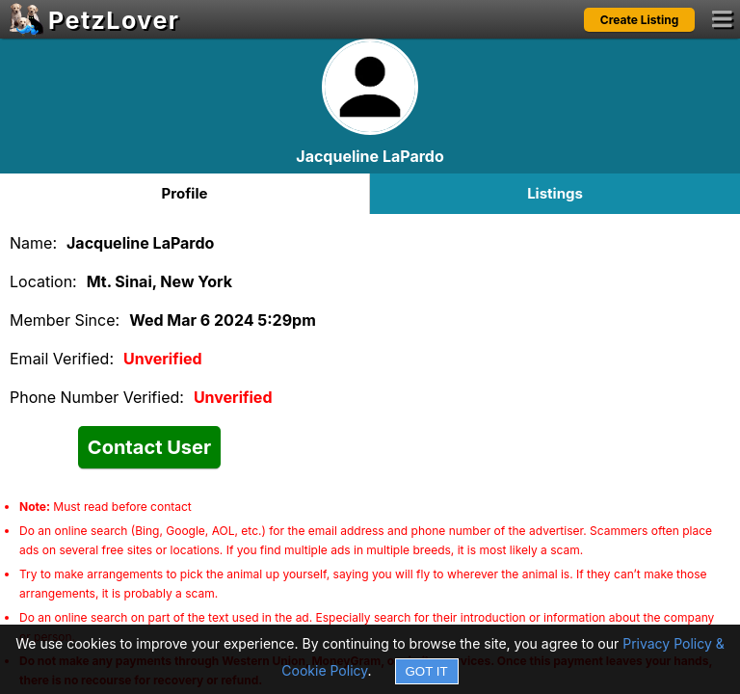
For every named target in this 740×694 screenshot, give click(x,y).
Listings (555, 193)
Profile (185, 193)
